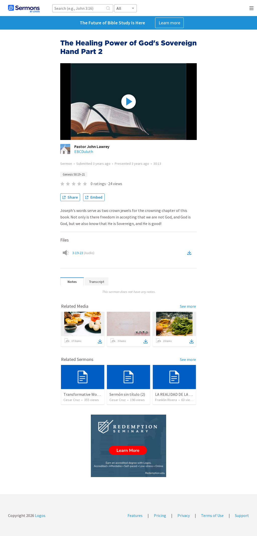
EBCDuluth (83, 151)
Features (135, 515)
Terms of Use (212, 515)
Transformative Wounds (84, 394)
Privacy (183, 515)
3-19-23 (83, 253)
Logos (39, 515)
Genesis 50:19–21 (74, 174)
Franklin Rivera (166, 400)
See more (188, 306)
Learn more (169, 23)
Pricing (160, 515)
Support (242, 515)
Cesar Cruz (71, 400)
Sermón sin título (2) (127, 394)
